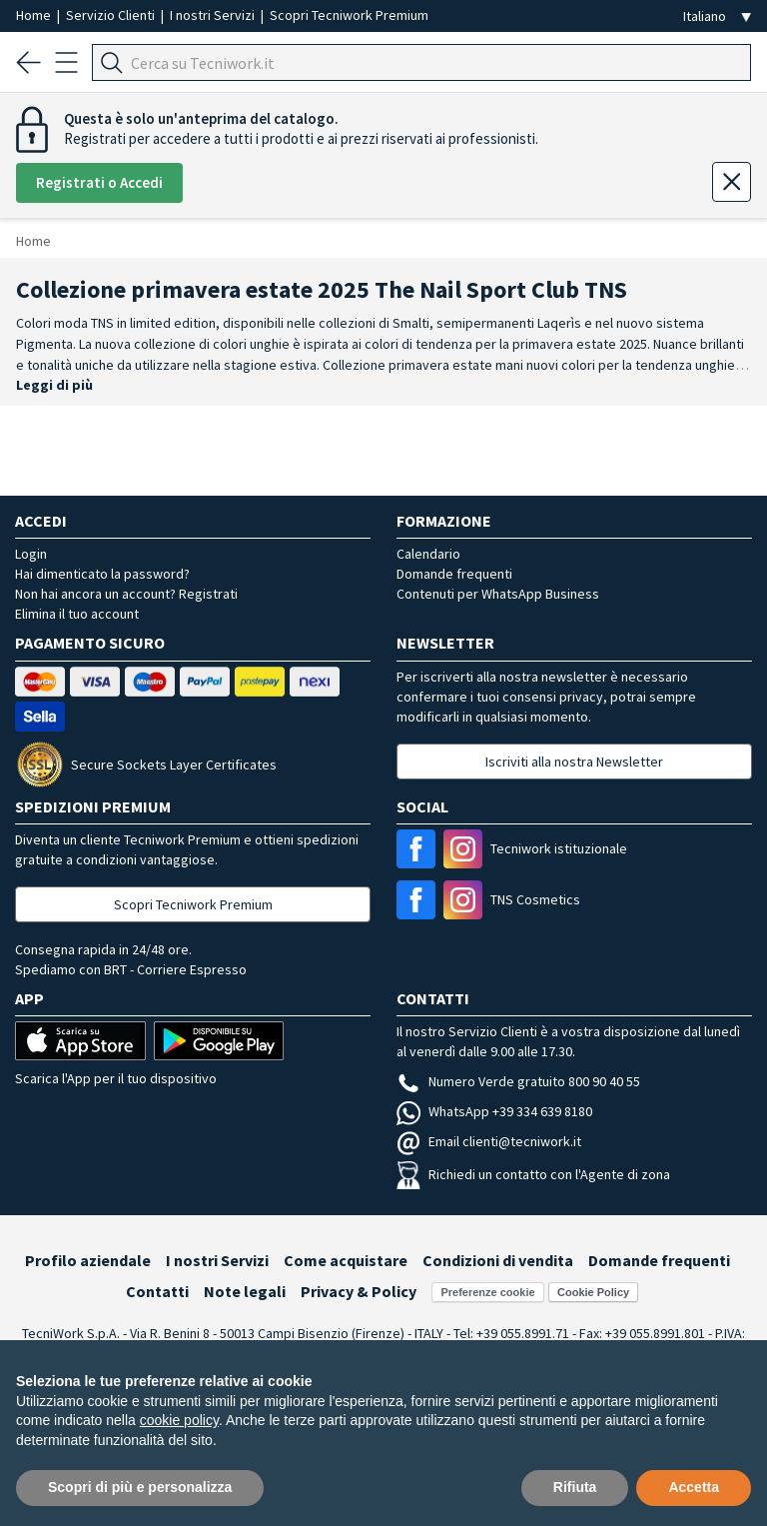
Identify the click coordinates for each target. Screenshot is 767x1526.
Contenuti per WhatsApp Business (497, 594)
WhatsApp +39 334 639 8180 (494, 1111)
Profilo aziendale (88, 1260)
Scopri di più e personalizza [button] (140, 1487)
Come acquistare (345, 1260)
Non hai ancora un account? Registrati (126, 594)
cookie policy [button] (179, 1420)
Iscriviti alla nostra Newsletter (574, 761)
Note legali (245, 1291)
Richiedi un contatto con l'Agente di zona (533, 1174)
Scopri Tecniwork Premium (349, 15)
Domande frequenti (454, 574)
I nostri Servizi (214, 15)
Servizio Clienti (112, 15)
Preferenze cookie (487, 1292)
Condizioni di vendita (497, 1260)
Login (31, 554)
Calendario (428, 554)
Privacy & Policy (358, 1291)
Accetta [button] (693, 1487)
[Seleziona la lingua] (717, 16)
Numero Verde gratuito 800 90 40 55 (518, 1081)
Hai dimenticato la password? (102, 574)
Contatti (157, 1291)
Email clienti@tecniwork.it (488, 1141)
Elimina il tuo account (77, 614)
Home (35, 15)
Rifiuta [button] (575, 1487)
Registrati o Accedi (99, 182)
